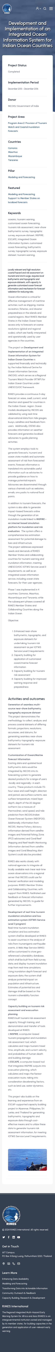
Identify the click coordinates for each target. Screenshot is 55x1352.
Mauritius (13, 152)
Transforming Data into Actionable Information (25, 1288)
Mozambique (15, 156)
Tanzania (13, 160)
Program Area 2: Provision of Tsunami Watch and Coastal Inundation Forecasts (27, 127)
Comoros (12, 148)
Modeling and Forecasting (21, 177)
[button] (38, 8)
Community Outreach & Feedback (19, 1293)
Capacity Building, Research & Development (23, 1298)
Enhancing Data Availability (15, 1279)
